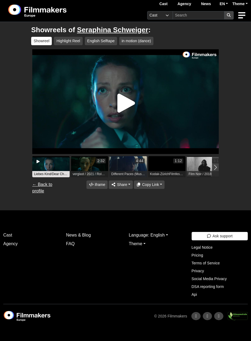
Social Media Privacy (209, 279)
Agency (184, 4)
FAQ (70, 243)
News (206, 4)
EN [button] (222, 4)
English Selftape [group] (101, 41)
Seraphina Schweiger (112, 30)
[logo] (51, 11)
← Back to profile (42, 187)
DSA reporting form (208, 286)
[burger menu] (242, 15)
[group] (51, 166)
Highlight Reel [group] (68, 41)
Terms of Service (206, 263)
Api (194, 294)
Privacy (198, 271)
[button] (215, 167)
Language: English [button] (147, 235)
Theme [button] (238, 4)
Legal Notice (202, 247)
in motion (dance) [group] (136, 41)
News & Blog (78, 235)
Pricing (197, 255)
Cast (163, 4)
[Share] (121, 185)
